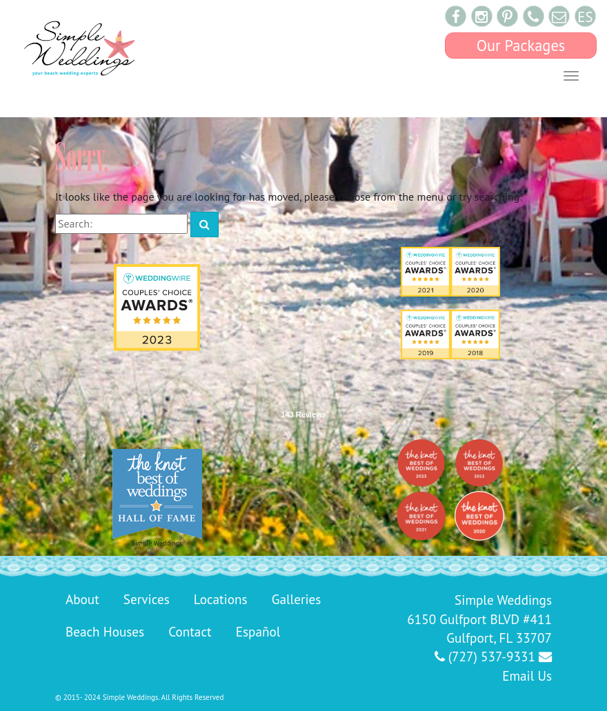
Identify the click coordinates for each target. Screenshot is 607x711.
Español (258, 631)
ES (585, 17)
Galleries (296, 599)
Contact (189, 631)
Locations (221, 599)
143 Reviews (303, 414)
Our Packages (521, 45)
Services (146, 599)
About (82, 599)
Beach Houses (105, 631)
